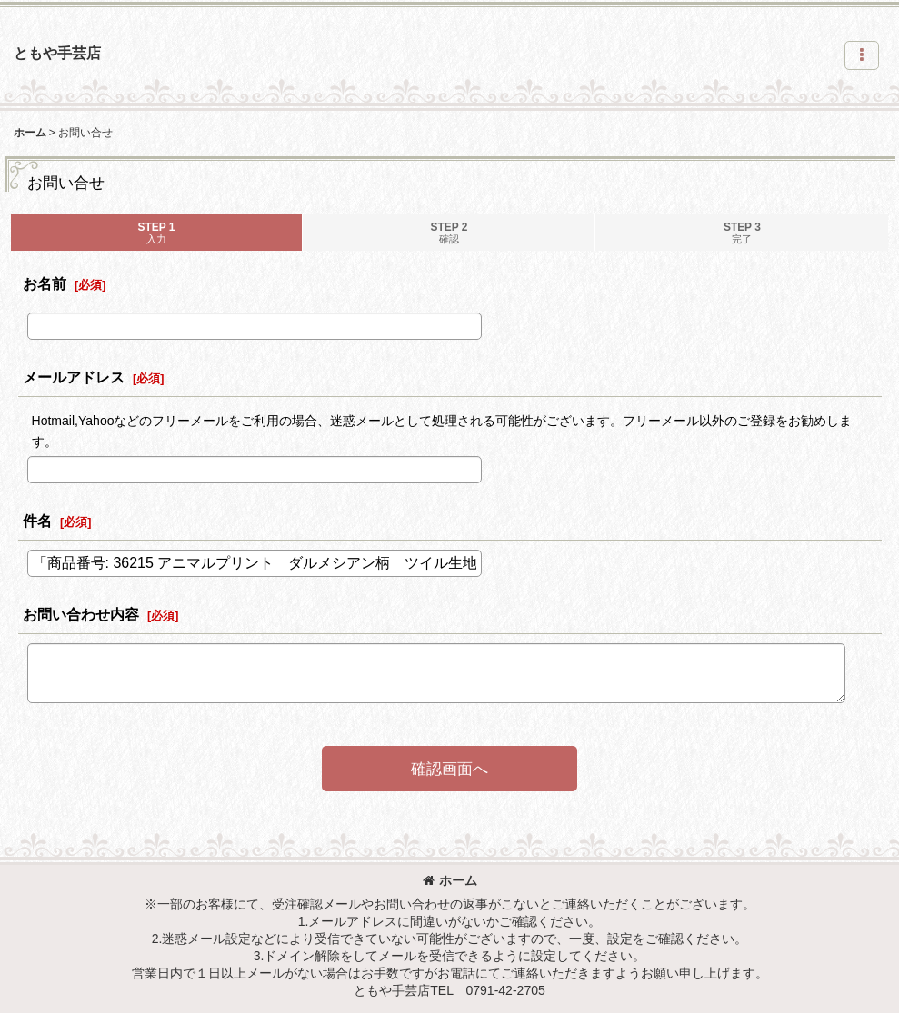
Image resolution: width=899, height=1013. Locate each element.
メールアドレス (74, 377)
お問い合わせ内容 (81, 614)
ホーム (450, 880)
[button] (861, 55)
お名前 (44, 283)
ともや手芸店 (57, 53)
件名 (37, 520)
